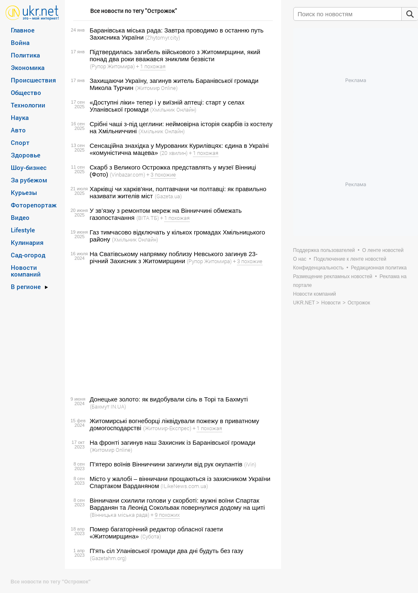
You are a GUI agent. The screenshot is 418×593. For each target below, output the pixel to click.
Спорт (20, 142)
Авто (18, 130)
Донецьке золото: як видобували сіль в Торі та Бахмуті (169, 399)
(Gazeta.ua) (168, 196)
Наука (20, 117)
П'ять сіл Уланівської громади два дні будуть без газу (166, 550)
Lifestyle (23, 230)
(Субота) (151, 536)
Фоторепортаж (34, 205)
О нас (300, 259)
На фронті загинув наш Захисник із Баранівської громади (172, 442)
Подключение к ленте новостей (350, 259)
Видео (20, 217)
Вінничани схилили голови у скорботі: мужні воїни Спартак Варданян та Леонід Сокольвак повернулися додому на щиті (177, 504)
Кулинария (27, 242)
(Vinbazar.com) (127, 174)
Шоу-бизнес (29, 167)
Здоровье (25, 155)
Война (20, 42)
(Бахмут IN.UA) (108, 406)
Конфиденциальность (318, 268)
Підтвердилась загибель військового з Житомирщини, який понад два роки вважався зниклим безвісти (175, 55)
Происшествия (33, 80)
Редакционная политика (379, 268)
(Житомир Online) (156, 88)
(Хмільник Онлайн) (173, 109)
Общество (26, 92)
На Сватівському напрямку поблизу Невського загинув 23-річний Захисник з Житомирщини (174, 257)
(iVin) (250, 464)
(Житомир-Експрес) (167, 428)
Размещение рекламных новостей (333, 276)
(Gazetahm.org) (108, 558)
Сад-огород (28, 255)
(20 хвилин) (174, 153)
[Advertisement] (172, 330)
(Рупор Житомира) (112, 66)
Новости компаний (26, 270)
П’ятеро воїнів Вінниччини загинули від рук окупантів (166, 464)
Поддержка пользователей (324, 250)
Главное (23, 30)
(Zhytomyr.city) (162, 37)
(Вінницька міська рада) (119, 514)
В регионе (26, 286)
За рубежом (29, 180)
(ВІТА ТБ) (147, 218)
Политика (25, 55)
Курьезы (24, 192)
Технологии (28, 105)
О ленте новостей (382, 250)
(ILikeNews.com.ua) (184, 486)
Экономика (28, 67)
